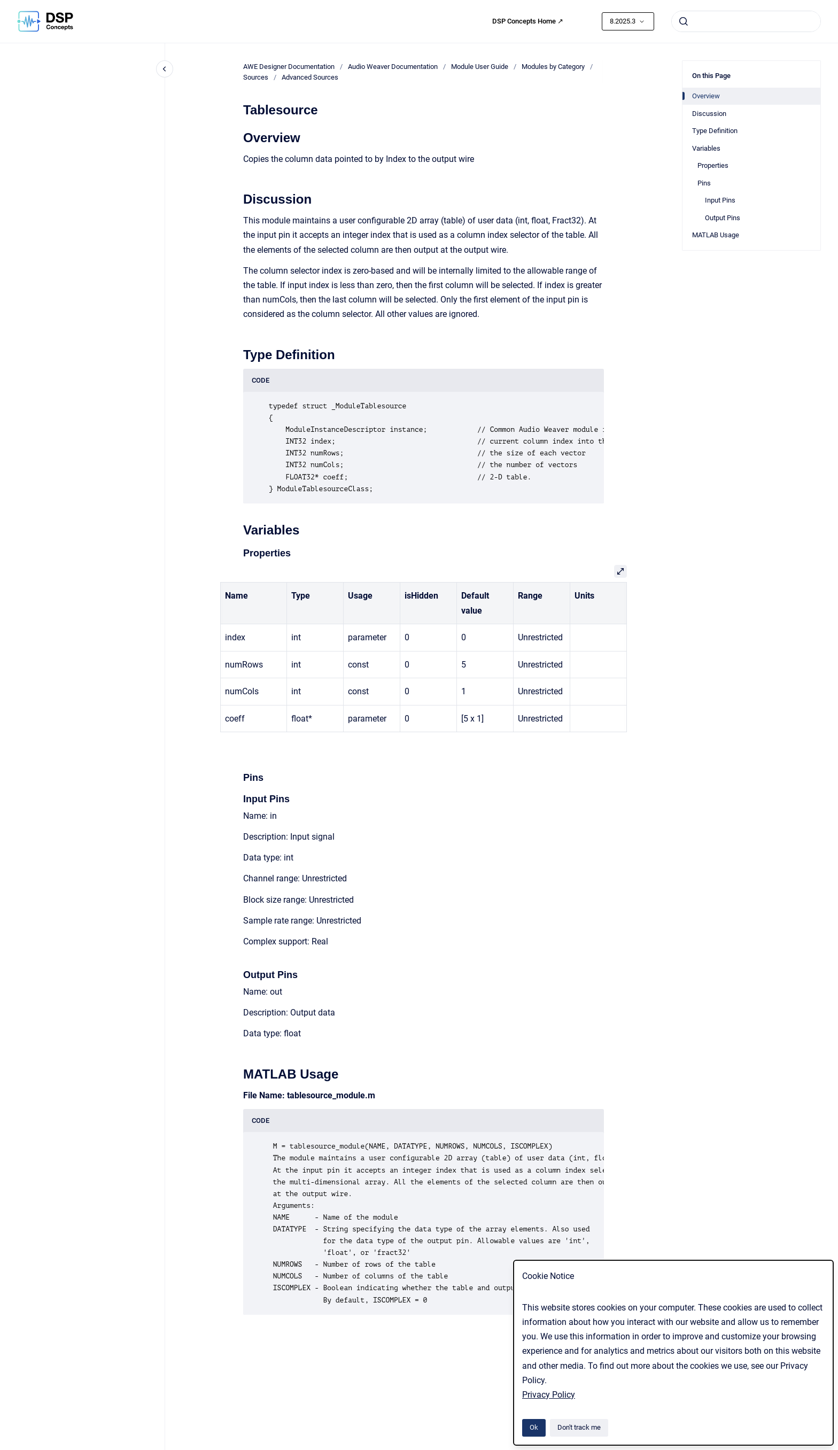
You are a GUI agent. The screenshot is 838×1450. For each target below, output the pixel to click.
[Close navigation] (164, 68)
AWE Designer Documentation (289, 67)
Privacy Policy (548, 1395)
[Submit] (683, 21)
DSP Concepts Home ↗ (527, 21)
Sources (255, 77)
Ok (534, 1427)
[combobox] (746, 21)
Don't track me (579, 1427)
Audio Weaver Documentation (393, 67)
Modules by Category (553, 67)
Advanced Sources (310, 77)
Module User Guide (479, 67)
